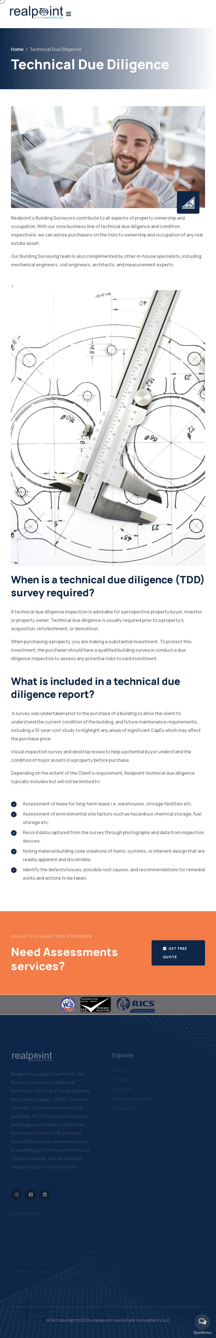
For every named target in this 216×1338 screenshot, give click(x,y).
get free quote (175, 952)
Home (17, 49)
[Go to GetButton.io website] (203, 1332)
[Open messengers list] (202, 1322)
